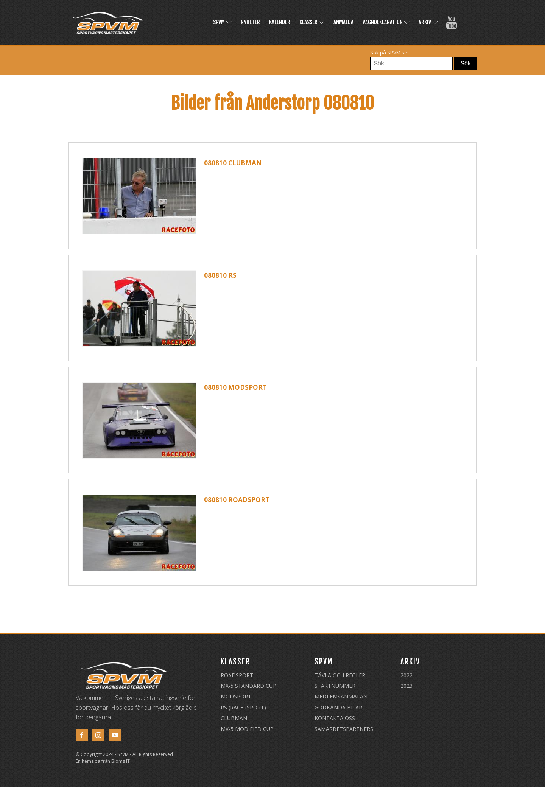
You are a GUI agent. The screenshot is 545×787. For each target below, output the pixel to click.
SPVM (222, 22)
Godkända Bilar (338, 707)
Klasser (311, 22)
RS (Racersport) (243, 707)
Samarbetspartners (344, 729)
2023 (406, 685)
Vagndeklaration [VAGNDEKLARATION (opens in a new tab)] (386, 22)
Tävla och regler (340, 675)
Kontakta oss (335, 718)
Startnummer (335, 685)
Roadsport (237, 675)
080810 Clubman (233, 163)
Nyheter (250, 22)
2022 (406, 675)
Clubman (234, 718)
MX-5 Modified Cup (247, 729)
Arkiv (428, 22)
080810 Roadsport (236, 499)
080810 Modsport (235, 387)
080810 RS (220, 275)
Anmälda (343, 22)
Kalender (279, 22)
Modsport (236, 696)
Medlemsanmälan (341, 696)
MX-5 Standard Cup (248, 685)
